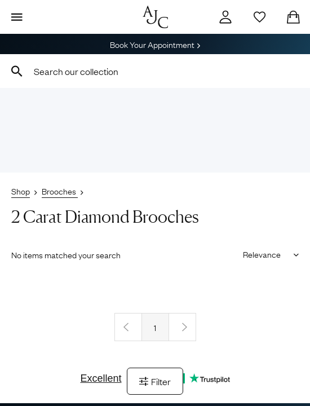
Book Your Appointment (155, 44)
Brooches (60, 190)
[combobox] (155, 71)
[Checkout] (293, 17)
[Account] (225, 17)
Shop (20, 190)
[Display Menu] (17, 17)
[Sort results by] (267, 254)
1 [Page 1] (155, 327)
